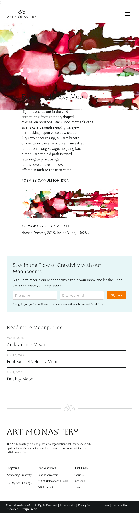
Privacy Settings (87, 505)
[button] (127, 13)
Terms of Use (120, 505)
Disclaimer (12, 509)
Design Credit (29, 509)
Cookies (104, 505)
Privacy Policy (67, 505)
